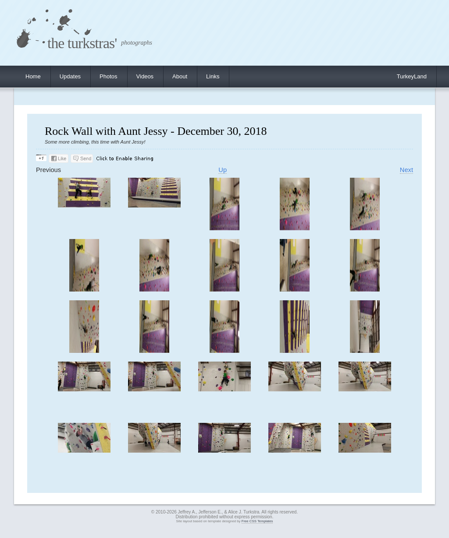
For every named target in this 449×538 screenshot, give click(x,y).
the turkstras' (82, 43)
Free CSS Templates (257, 521)
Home (33, 76)
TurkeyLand (412, 76)
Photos (108, 76)
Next (406, 169)
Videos (145, 76)
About (179, 76)
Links (212, 76)
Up (222, 169)
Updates (70, 76)
